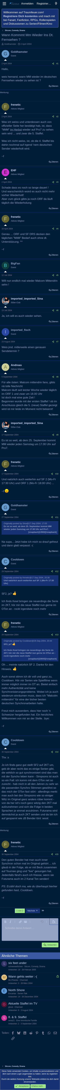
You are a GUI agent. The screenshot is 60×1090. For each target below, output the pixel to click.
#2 (57, 117)
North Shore (16, 990)
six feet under (17, 963)
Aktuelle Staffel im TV (22, 1003)
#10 (56, 474)
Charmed (24, 980)
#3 (57, 182)
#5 (57, 275)
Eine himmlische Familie (26, 1020)
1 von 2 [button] (19, 910)
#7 (57, 342)
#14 (56, 752)
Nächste (32, 910)
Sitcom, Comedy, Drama (34, 966)
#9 (57, 435)
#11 (56, 517)
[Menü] (4, 3)
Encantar (12, 993)
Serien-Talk (22, 993)
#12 (56, 571)
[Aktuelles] (56, 3)
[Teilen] (53, 63)
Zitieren (54, 86)
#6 (57, 310)
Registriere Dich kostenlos (20, 16)
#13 (56, 635)
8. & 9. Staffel (17, 1017)
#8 (57, 377)
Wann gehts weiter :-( (22, 976)
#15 (56, 854)
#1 (57, 63)
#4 (57, 229)
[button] (5, 921)
